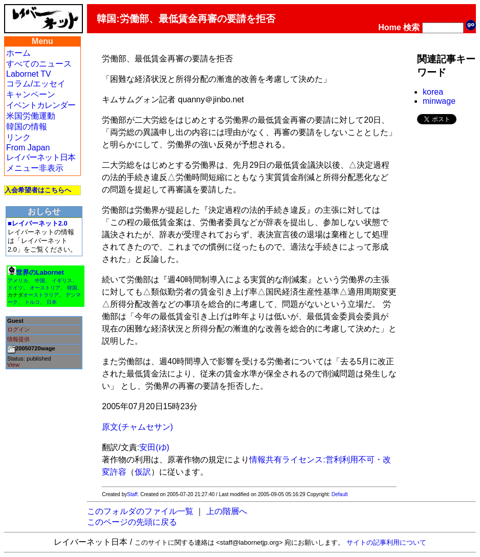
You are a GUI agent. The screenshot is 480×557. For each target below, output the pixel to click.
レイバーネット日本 (40, 157)
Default (340, 494)
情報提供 (18, 339)
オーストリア (45, 288)
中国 (40, 280)
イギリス (62, 280)
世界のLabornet (40, 272)
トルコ (32, 302)
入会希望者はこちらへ (38, 190)
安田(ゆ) (154, 447)
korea (433, 91)
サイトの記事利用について (386, 542)
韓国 (72, 288)
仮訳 (143, 471)
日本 (52, 302)
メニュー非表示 (34, 168)
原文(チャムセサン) (137, 426)
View (13, 365)
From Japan (28, 147)
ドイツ (15, 288)
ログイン (18, 329)
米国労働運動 (30, 116)
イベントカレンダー (40, 105)
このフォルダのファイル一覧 (140, 511)
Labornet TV (28, 74)
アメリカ (18, 280)
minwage (439, 101)
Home (389, 27)
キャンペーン (30, 94)
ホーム (18, 53)
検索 (411, 27)
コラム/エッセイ (36, 83)
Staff (132, 494)
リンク (18, 137)
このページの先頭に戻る (132, 522)
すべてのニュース (39, 63)
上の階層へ (226, 511)
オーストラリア (41, 295)
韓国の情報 (26, 126)
